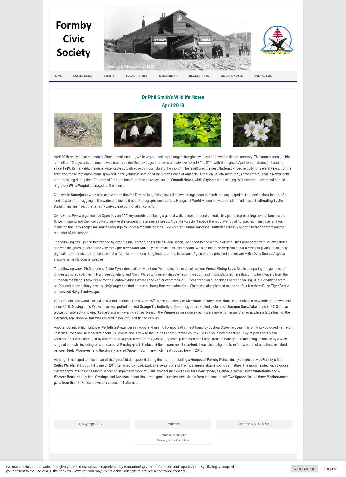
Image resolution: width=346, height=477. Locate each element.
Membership (168, 76)
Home (58, 76)
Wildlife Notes (232, 76)
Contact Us (263, 76)
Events (109, 76)
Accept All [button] (330, 469)
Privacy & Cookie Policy (173, 440)
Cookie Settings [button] (304, 469)
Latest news (82, 76)
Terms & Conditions (173, 435)
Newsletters (199, 76)
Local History (137, 76)
